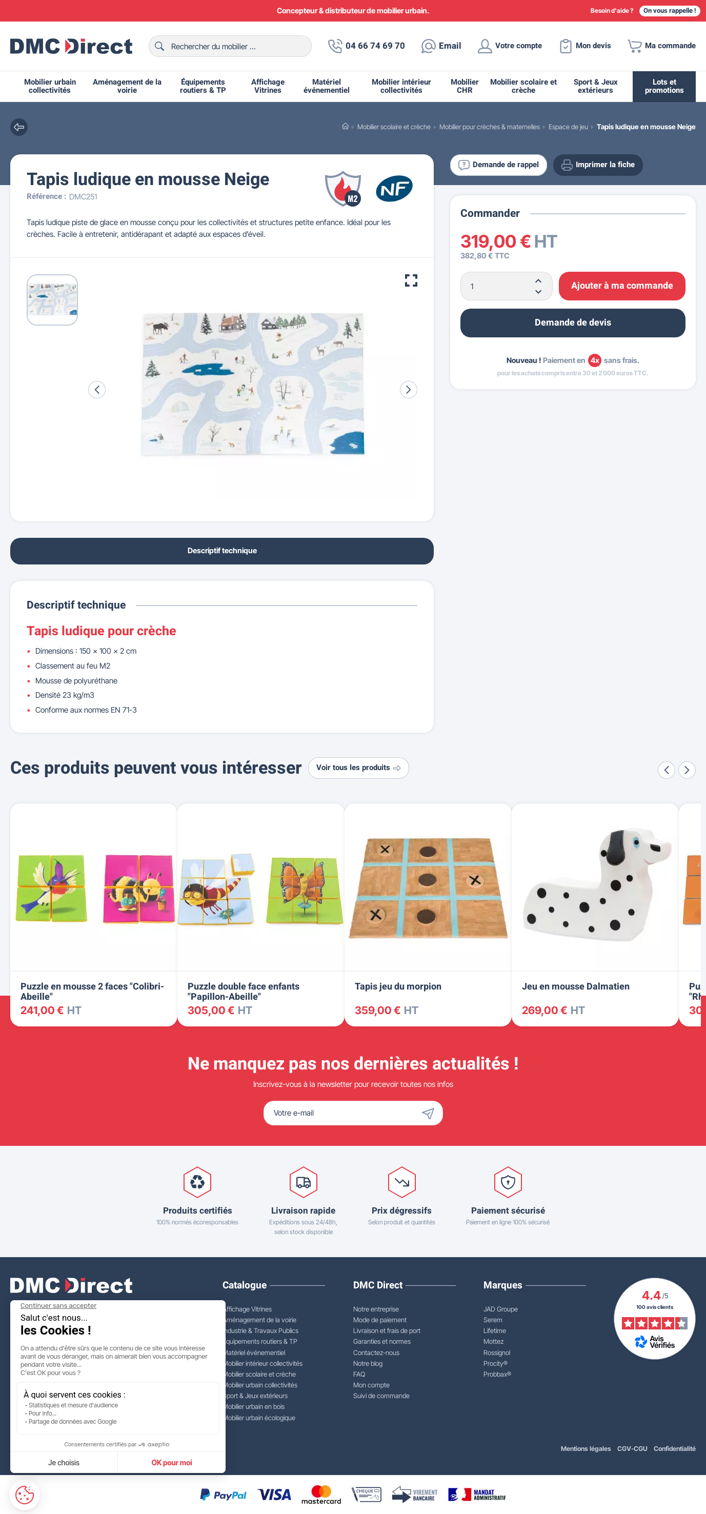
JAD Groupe (500, 1309)
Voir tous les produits (358, 767)
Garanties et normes (382, 1341)
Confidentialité (675, 1448)
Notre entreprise (376, 1309)
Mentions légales (586, 1448)
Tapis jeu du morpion (398, 987)
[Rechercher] (230, 46)
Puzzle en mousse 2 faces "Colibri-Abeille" (92, 992)
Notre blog (367, 1363)
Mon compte (371, 1385)
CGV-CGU (632, 1448)
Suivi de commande (381, 1395)
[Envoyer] (430, 1113)
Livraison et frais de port (386, 1330)
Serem (492, 1320)
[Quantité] (506, 286)
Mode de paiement (380, 1320)
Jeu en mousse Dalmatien (576, 987)
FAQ (359, 1374)
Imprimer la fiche (598, 165)
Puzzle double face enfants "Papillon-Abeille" (243, 992)
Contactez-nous (376, 1352)
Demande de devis (573, 323)
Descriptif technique (222, 550)
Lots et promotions (664, 86)
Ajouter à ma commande (622, 286)
